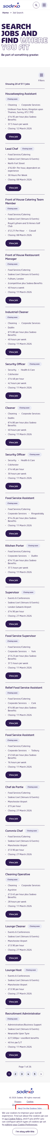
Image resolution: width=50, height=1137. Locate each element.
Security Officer (15, 364)
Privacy (18, 1102)
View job (13, 136)
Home (5, 12)
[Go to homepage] (11, 5)
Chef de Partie (14, 787)
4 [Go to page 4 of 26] (28, 1074)
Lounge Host (13, 970)
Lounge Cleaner (15, 926)
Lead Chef (11, 148)
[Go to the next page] (41, 1074)
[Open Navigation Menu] (44, 5)
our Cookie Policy (13, 1118)
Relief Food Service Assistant (23, 687)
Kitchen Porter (14, 545)
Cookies (30, 1102)
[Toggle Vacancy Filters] (41, 79)
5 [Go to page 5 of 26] (34, 1074)
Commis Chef (14, 831)
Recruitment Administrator (23, 1013)
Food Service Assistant (19, 498)
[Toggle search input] (36, 5)
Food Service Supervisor (20, 636)
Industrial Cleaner (16, 312)
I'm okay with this (25, 1131)
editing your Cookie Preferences (21, 1124)
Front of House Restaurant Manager (22, 257)
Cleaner (10, 408)
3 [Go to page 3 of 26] (22, 1074)
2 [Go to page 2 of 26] (15, 1074)
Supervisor (12, 592)
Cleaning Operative (17, 874)
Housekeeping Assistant (21, 94)
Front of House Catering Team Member (24, 201)
